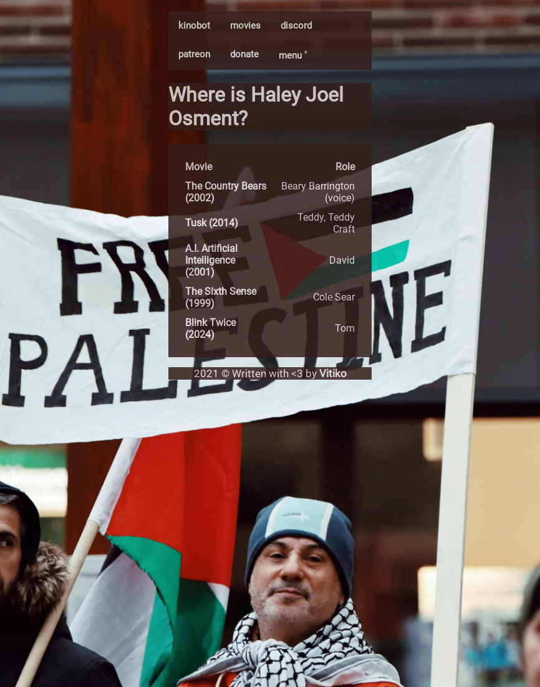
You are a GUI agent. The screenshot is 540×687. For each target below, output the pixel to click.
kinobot (194, 25)
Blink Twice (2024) (210, 328)
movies (245, 25)
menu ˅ (293, 55)
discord (296, 25)
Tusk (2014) (211, 223)
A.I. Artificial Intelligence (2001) (211, 260)
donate (244, 54)
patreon (194, 54)
